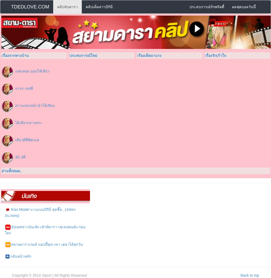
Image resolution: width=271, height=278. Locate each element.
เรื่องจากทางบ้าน (15, 55)
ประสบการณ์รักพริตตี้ (206, 7)
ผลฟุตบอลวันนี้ (244, 7)
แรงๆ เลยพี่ (24, 88)
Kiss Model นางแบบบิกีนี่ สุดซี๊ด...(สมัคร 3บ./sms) (40, 212)
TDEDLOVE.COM (30, 7)
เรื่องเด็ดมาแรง (149, 55)
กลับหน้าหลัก (18, 256)
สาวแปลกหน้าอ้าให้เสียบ (35, 105)
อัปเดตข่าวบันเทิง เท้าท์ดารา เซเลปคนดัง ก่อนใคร (45, 230)
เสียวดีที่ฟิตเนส (27, 140)
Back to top (250, 275)
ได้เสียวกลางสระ (28, 123)
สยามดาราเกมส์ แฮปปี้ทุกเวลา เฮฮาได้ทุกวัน (44, 244)
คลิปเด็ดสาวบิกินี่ (99, 7)
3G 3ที (20, 157)
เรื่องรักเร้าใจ (215, 55)
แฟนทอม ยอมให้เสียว (32, 71)
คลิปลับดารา (67, 7)
